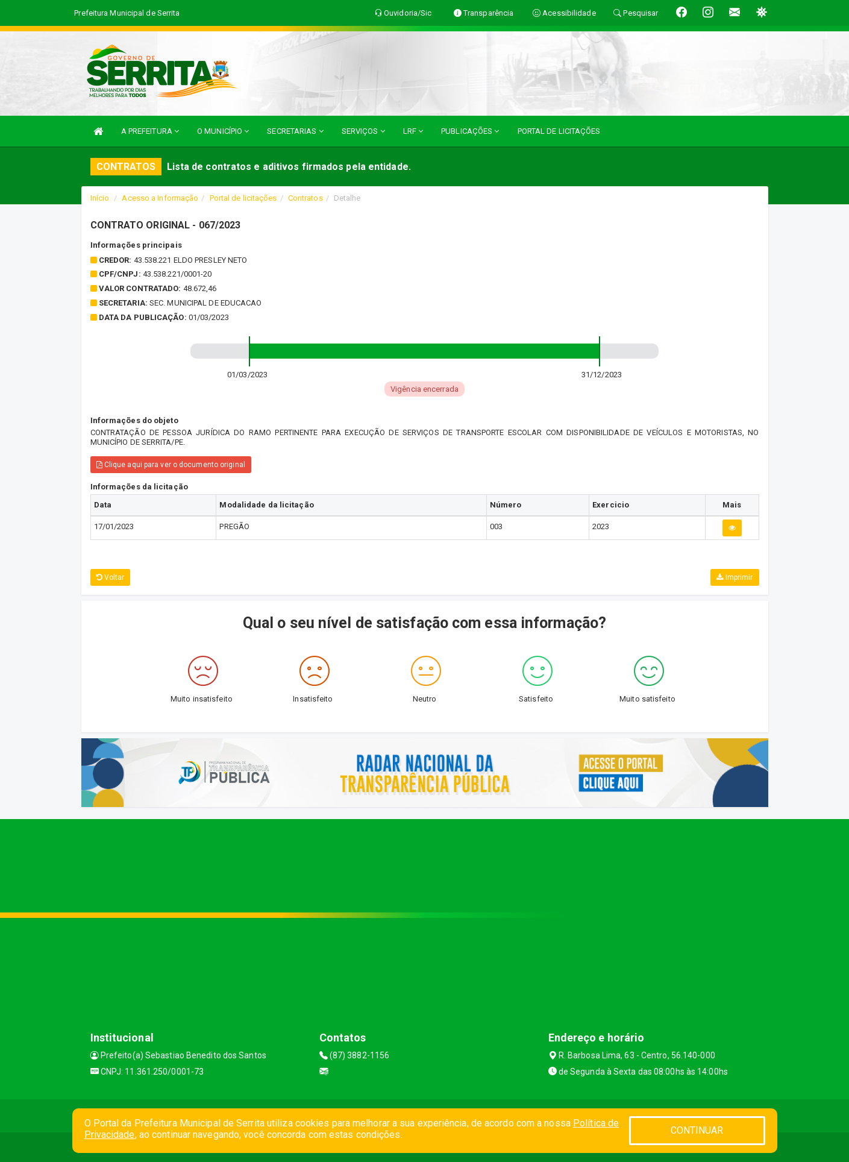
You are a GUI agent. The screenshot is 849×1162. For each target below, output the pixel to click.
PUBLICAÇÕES (470, 131)
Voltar (110, 577)
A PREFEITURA (150, 131)
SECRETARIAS (295, 131)
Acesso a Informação (160, 198)
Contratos (305, 198)
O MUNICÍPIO (223, 131)
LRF (413, 131)
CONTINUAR (697, 1130)
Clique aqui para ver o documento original (170, 464)
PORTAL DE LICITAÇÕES (559, 131)
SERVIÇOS (363, 131)
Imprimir (734, 577)
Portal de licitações (243, 198)
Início (100, 198)
